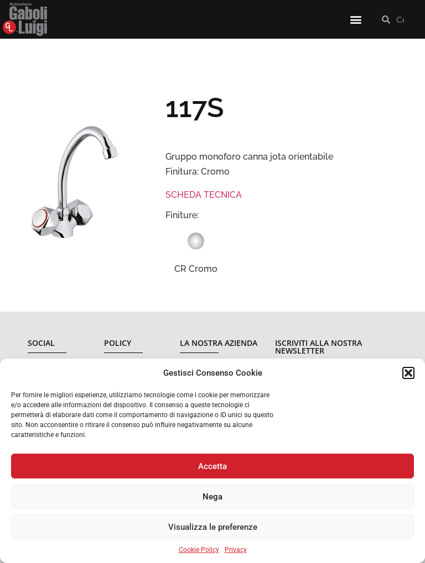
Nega (212, 497)
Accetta (212, 466)
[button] (408, 372)
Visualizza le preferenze (212, 527)
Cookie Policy (199, 550)
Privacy (236, 550)
